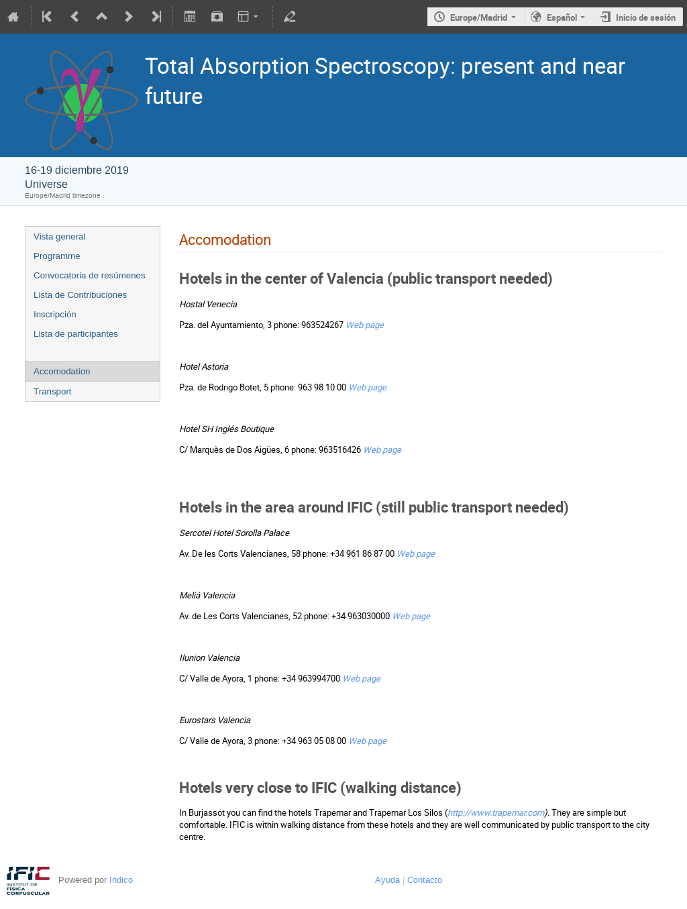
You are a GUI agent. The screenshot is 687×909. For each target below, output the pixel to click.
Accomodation (62, 371)
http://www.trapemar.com (495, 812)
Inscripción (55, 314)
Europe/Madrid (478, 17)
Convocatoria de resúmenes (90, 275)
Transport (53, 391)
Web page (365, 325)
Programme (57, 256)
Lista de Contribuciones (80, 295)
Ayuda (387, 880)
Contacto (424, 880)
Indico (121, 880)
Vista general (60, 236)
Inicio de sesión (646, 17)
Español (562, 17)
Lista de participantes (76, 334)
